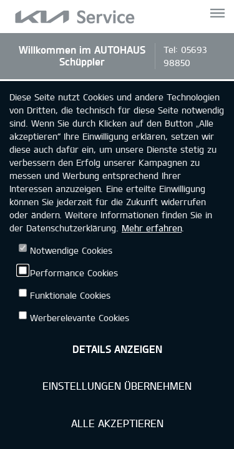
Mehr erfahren (152, 228)
